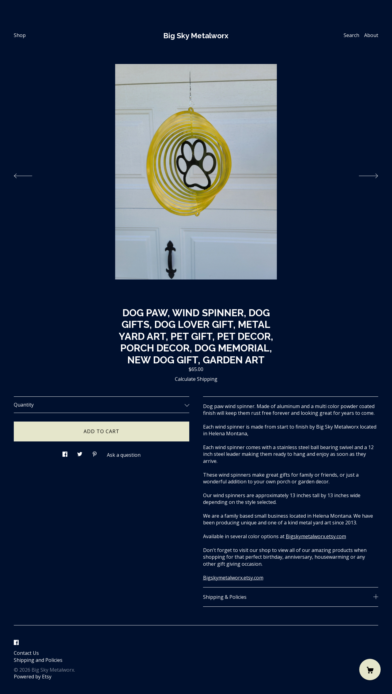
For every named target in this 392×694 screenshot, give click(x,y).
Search (351, 35)
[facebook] (16, 642)
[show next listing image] (363, 174)
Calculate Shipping (196, 379)
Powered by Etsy (32, 676)
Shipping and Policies (38, 660)
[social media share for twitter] (79, 453)
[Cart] (370, 669)
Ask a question (124, 455)
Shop (20, 35)
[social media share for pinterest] (94, 453)
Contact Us (26, 653)
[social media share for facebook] (64, 453)
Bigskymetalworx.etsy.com (316, 536)
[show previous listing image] (29, 174)
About (371, 35)
